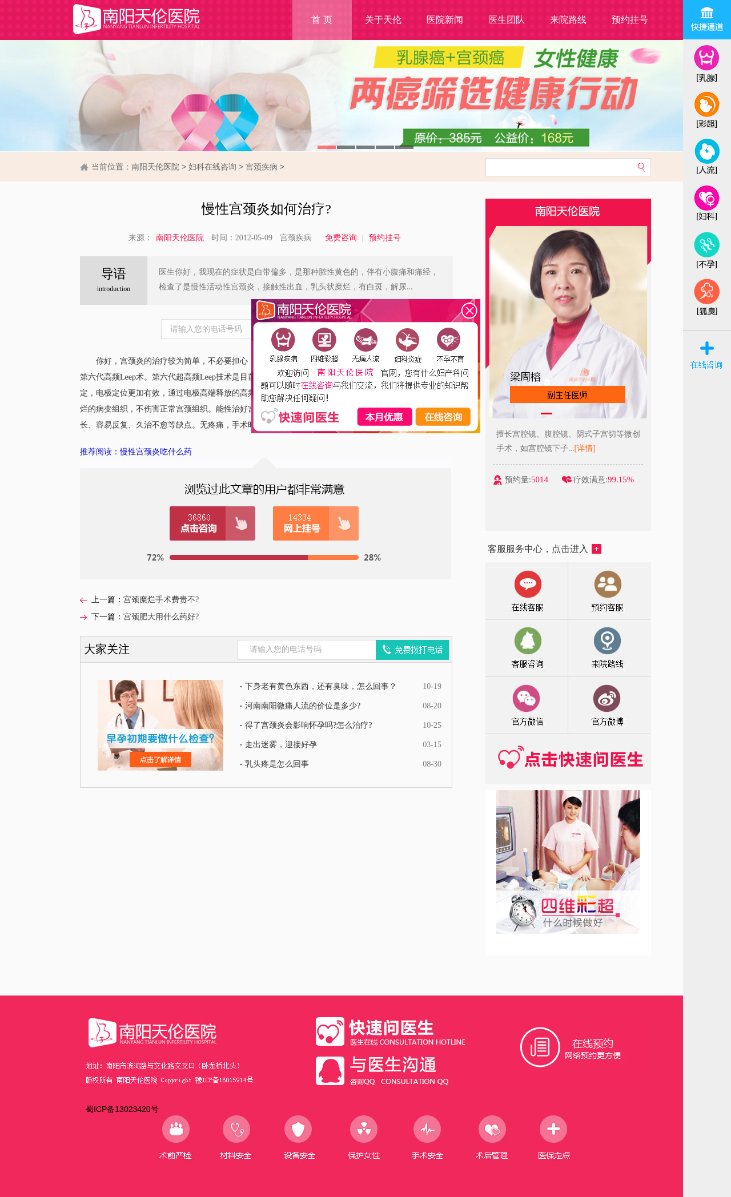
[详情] (585, 448)
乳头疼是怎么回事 (277, 764)
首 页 (321, 20)
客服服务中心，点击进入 (544, 549)
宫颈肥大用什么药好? (161, 616)
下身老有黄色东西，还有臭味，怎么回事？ (321, 686)
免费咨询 (341, 237)
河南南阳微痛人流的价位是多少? (302, 706)
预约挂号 (630, 20)
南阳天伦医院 (155, 166)
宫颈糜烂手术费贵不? (161, 599)
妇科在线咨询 (212, 166)
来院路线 (568, 20)
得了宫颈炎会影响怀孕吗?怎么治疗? (308, 725)
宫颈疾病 (262, 166)
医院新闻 (445, 20)
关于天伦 (383, 20)
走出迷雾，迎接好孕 (281, 744)
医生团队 (506, 20)
